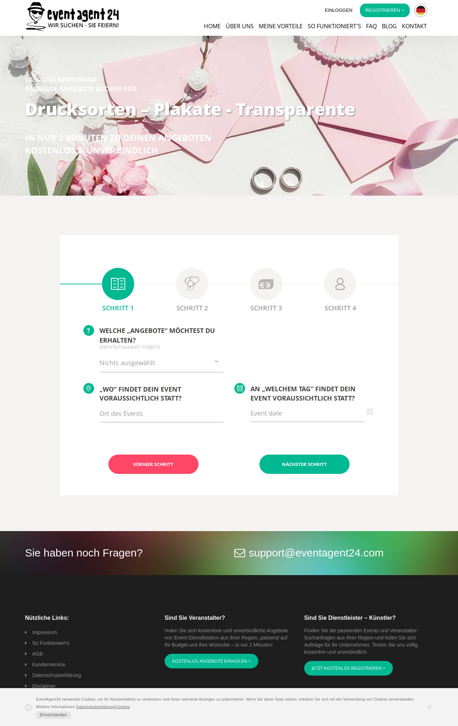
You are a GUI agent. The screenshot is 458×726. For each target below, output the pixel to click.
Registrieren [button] (384, 10)
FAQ (371, 26)
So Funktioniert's (50, 643)
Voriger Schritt (153, 464)
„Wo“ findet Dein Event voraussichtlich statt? (132, 393)
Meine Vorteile (281, 26)
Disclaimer (43, 686)
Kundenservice (48, 664)
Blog (389, 26)
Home (212, 26)
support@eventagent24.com (316, 553)
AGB (37, 654)
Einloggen (338, 10)
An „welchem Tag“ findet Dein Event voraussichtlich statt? (295, 392)
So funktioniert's (334, 26)
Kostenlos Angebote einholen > (211, 661)
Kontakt (414, 26)
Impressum (44, 632)
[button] (421, 10)
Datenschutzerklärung (56, 675)
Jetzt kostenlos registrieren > (348, 668)
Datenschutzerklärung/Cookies (103, 707)
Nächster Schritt (304, 464)
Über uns (240, 26)
